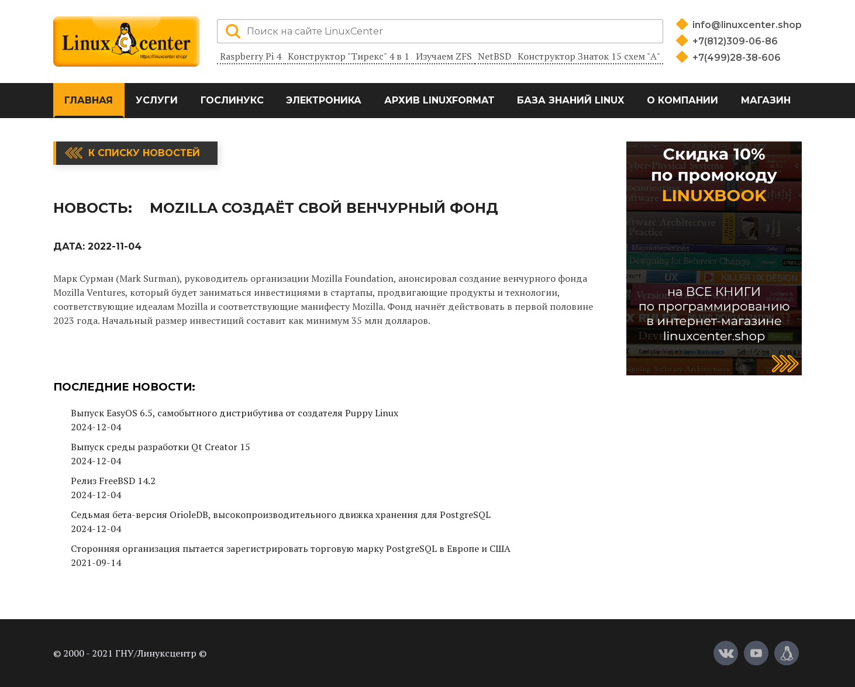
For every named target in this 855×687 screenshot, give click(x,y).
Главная (88, 100)
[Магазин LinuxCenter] (786, 653)
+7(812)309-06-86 (735, 41)
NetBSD (494, 56)
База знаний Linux (570, 100)
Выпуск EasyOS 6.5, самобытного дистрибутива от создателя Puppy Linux (234, 412)
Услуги (157, 100)
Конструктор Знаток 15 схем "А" (589, 56)
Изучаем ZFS (444, 56)
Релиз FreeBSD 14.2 (113, 480)
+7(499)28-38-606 (736, 57)
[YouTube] (756, 653)
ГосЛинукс (232, 100)
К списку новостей (144, 152)
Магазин (766, 100)
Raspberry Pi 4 (250, 56)
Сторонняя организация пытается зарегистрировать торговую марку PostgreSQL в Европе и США (291, 548)
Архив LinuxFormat (439, 100)
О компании (682, 100)
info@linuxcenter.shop (747, 24)
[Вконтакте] (725, 653)
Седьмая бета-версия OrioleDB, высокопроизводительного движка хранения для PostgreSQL (281, 514)
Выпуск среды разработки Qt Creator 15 (160, 446)
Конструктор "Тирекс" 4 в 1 (348, 56)
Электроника (323, 100)
